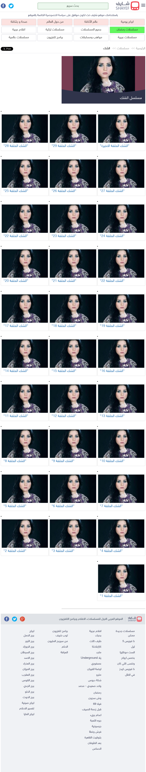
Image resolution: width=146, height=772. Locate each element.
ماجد (98, 652)
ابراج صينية (28, 703)
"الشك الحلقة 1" (111, 596)
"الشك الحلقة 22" (15, 236)
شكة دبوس (94, 680)
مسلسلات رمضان (127, 30)
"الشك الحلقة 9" (63, 461)
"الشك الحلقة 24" (112, 236)
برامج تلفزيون (55, 37)
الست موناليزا (127, 652)
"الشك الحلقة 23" (64, 236)
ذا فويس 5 (128, 641)
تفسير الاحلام (26, 708)
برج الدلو (29, 692)
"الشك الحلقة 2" (14, 551)
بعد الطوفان (94, 743)
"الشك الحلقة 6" (63, 506)
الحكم (65, 646)
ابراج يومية (127, 22)
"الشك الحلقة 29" (64, 146)
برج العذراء (28, 663)
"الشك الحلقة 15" (64, 371)
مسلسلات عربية (127, 37)
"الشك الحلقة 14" (15, 371)
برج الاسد (29, 658)
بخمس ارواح (128, 658)
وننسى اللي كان (126, 663)
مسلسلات (123, 48)
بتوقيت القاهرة (93, 737)
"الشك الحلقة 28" (15, 146)
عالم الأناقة (91, 22)
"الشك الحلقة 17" (15, 326)
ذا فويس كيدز (127, 669)
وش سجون (94, 698)
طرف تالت (95, 641)
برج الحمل (29, 635)
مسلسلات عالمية (19, 37)
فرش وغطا (95, 732)
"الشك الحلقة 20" (15, 281)
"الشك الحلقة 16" (112, 371)
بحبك (98, 635)
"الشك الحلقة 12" (64, 416)
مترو (98, 675)
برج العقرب (28, 675)
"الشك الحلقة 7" (111, 506)
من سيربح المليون (58, 641)
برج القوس (28, 680)
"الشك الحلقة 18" (64, 326)
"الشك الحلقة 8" (14, 461)
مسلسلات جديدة (125, 631)
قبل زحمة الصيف (91, 709)
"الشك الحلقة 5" (14, 506)
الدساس (96, 749)
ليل (133, 646)
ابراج (31, 631)
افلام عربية (18, 30)
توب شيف (62, 635)
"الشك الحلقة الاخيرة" (114, 146)
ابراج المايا (29, 714)
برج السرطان (27, 652)
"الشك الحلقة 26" (64, 191)
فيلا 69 (97, 704)
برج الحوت (28, 697)
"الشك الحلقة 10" (112, 461)
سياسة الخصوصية (55, 15)
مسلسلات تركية (55, 30)
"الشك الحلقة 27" (112, 191)
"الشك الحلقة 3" (63, 551)
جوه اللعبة (95, 720)
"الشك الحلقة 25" (15, 191)
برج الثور (29, 641)
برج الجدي (29, 686)
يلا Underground (91, 658)
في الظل (130, 675)
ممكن (131, 635)
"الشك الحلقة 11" (15, 416)
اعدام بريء (95, 715)
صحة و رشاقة (19, 22)
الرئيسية (140, 48)
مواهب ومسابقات (91, 37)
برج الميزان (28, 669)
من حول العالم (55, 22)
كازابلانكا (96, 646)
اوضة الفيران (94, 669)
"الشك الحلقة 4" (111, 551)
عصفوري (96, 663)
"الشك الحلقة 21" (64, 281)
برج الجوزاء (28, 646)
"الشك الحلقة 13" (112, 416)
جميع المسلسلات (91, 30)
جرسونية (96, 726)
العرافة (64, 652)
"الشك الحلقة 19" (112, 326)
